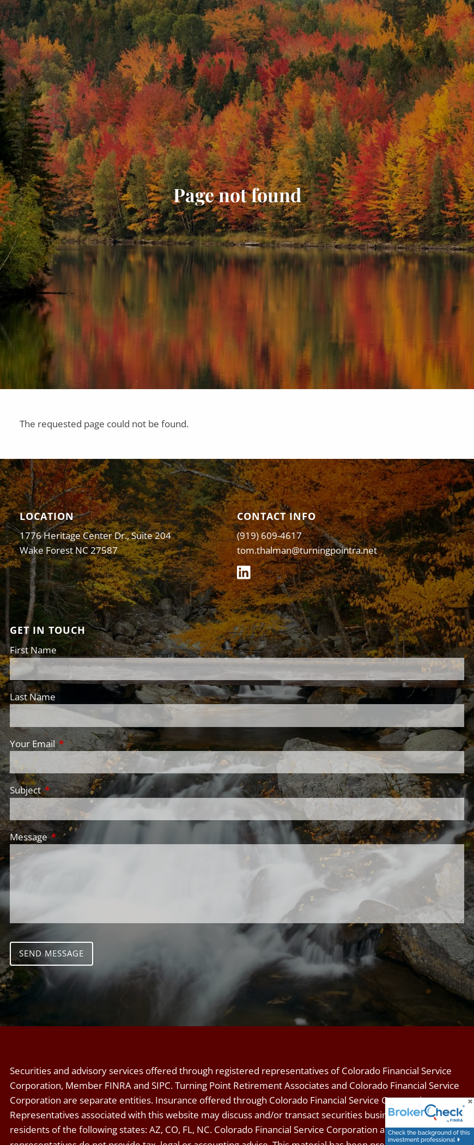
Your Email (77, 743)
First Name (33, 650)
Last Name (33, 696)
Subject (70, 790)
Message (73, 837)
